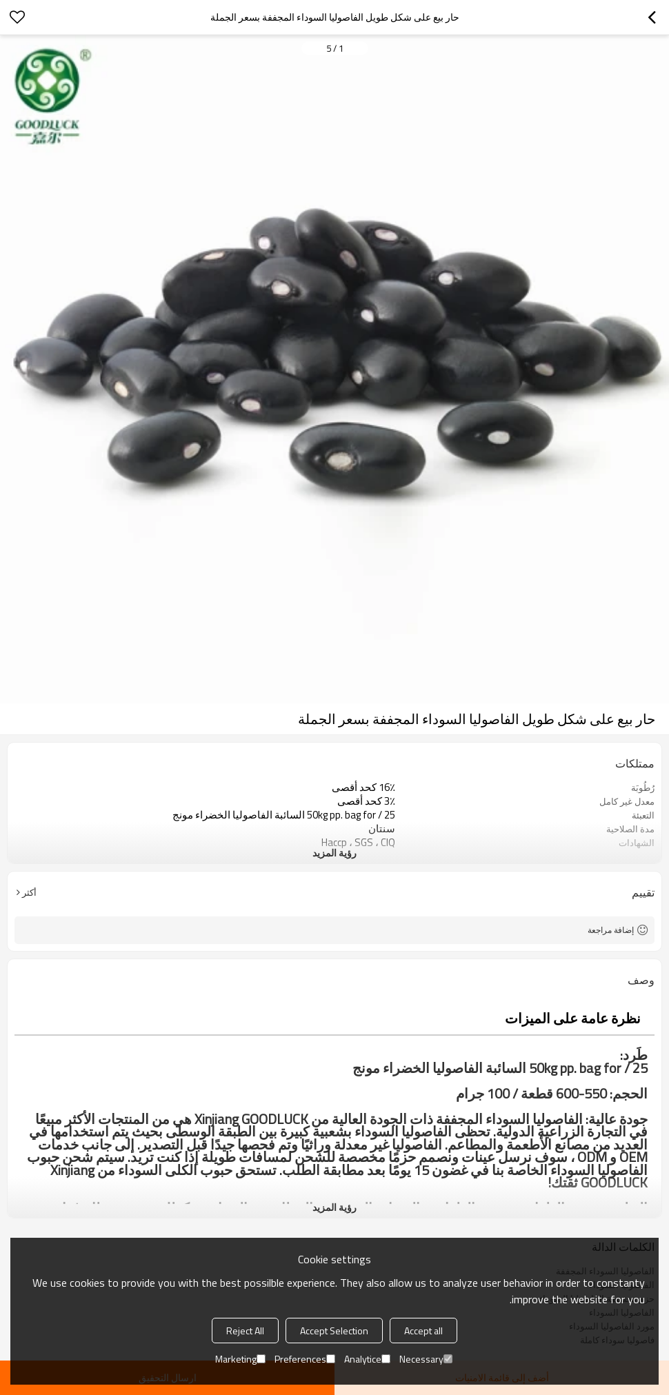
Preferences (304, 1359)
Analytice (367, 1359)
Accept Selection (334, 1330)
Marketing (240, 1359)
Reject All (245, 1330)
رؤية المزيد (334, 852)
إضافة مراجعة (611, 929)
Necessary (425, 1359)
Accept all (423, 1330)
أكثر (29, 892)
